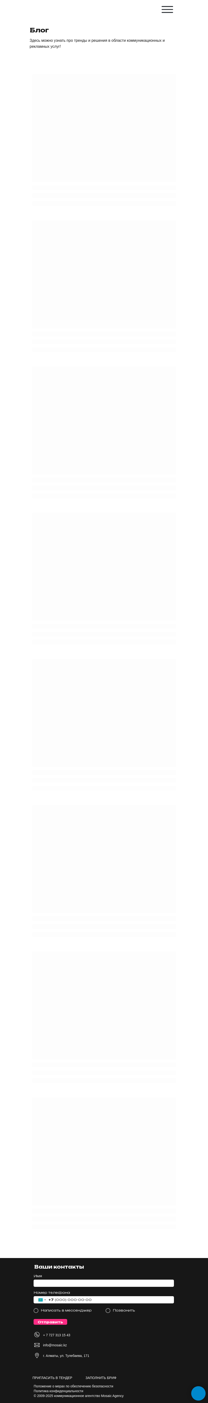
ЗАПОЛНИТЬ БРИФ (101, 1378)
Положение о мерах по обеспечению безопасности (73, 1386)
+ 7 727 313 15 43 (56, 1335)
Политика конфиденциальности (58, 1391)
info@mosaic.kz (55, 1345)
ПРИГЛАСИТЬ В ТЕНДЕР (52, 1378)
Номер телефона (52, 1292)
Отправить (50, 1322)
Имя (38, 1276)
